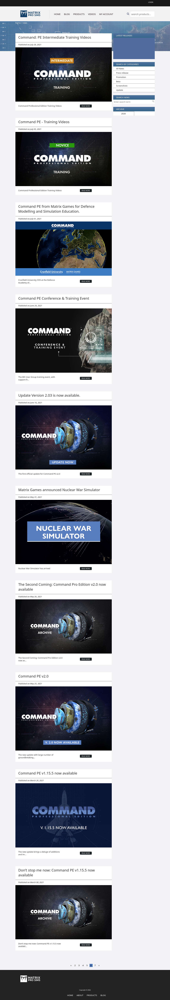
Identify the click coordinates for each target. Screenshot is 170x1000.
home (18, 22)
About (80, 995)
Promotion (121, 77)
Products (92, 995)
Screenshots (121, 85)
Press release (122, 73)
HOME (57, 14)
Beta (118, 81)
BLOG (67, 14)
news (25, 22)
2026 (123, 113)
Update (119, 90)
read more (86, 106)
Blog (103, 995)
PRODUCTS (78, 14)
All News (120, 68)
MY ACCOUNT (106, 14)
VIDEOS (92, 14)
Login (150, 2)
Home (70, 995)
